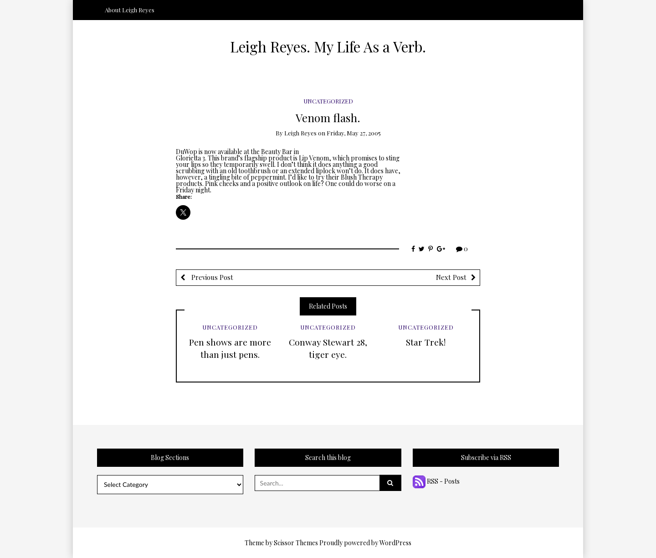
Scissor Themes (296, 542)
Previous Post (211, 277)
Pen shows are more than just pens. (230, 348)
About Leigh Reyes (129, 10)
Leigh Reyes (300, 133)
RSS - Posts (436, 481)
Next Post (451, 277)
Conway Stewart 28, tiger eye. (328, 348)
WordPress (395, 542)
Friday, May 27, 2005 (354, 133)
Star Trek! (426, 342)
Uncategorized (328, 101)
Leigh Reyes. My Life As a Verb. (328, 46)
